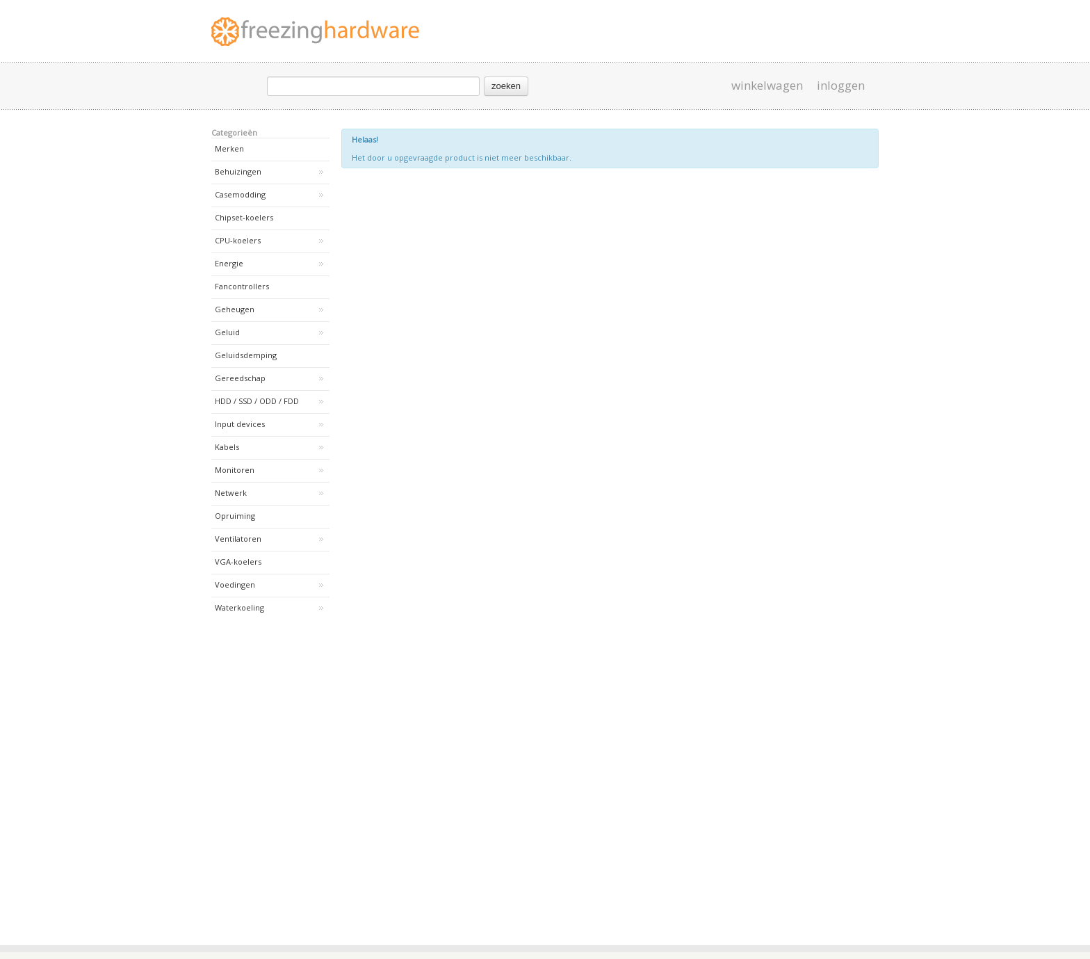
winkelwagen (767, 85)
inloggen (841, 85)
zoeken (506, 86)
